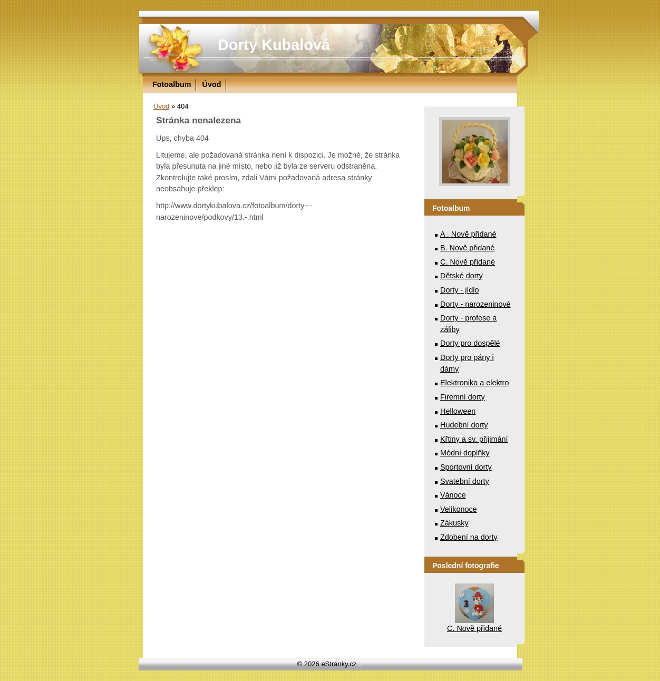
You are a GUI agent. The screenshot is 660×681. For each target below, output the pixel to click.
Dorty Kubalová (274, 44)
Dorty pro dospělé (470, 343)
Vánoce (453, 495)
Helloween (457, 411)
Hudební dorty (464, 425)
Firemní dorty (462, 397)
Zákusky (454, 523)
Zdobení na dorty (469, 537)
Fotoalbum (171, 84)
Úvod (211, 84)
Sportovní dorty (466, 467)
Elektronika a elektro (474, 382)
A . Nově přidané (468, 234)
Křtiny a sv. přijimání (474, 439)
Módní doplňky (465, 453)
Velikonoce (458, 509)
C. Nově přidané (467, 262)
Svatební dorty (464, 481)
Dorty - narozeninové (475, 304)
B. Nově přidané (467, 248)
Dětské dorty (461, 275)
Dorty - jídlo (459, 290)
